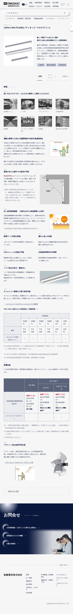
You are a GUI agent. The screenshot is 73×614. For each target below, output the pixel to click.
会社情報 (47, 6)
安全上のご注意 (13, 491)
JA (23, 4)
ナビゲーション (35, 13)
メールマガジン (61, 575)
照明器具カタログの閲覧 (15, 535)
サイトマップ (63, 4)
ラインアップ (50, 76)
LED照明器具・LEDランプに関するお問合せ (21, 527)
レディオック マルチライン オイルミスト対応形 (22, 304)
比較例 (64, 76)
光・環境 (29, 578)
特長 (40, 76)
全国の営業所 (11, 544)
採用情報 (56, 6)
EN (26, 4)
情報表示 (47, 2)
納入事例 (56, 2)
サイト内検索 (68, 4)
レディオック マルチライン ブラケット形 (19, 462)
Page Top (63, 565)
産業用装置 (38, 2)
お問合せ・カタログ (35, 6)
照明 (30, 2)
